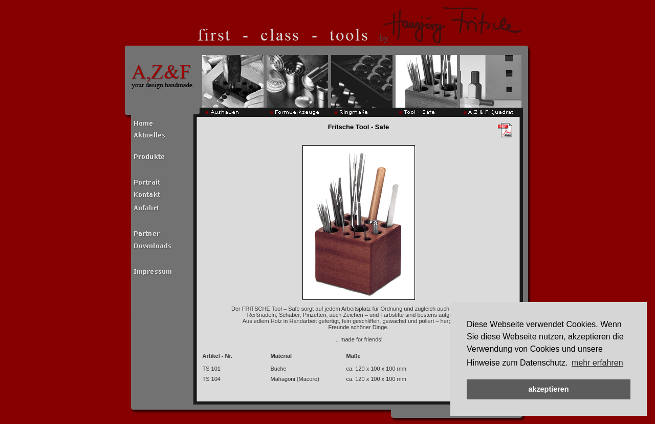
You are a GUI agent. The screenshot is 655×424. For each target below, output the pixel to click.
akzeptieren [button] (548, 389)
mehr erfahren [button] (597, 362)
